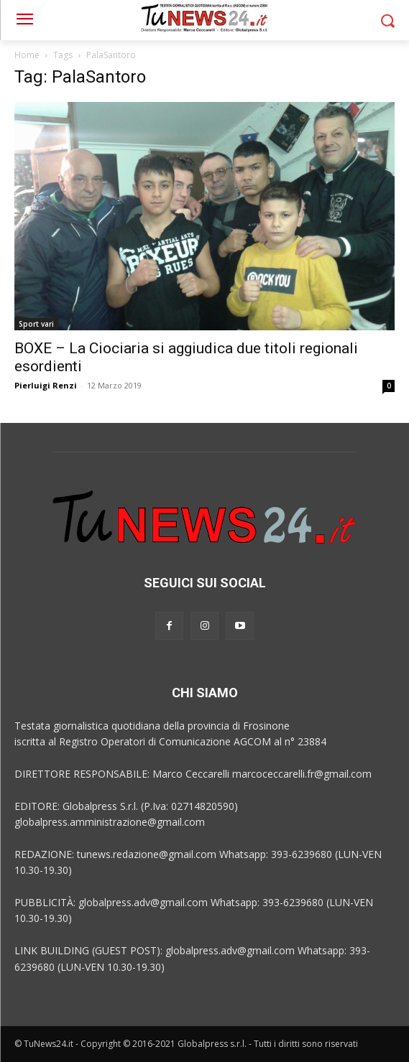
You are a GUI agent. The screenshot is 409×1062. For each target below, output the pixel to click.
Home (27, 55)
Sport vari (36, 324)
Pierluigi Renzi (45, 385)
